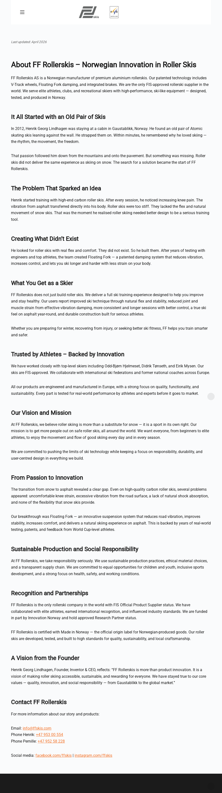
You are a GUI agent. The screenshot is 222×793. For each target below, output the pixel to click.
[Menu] (22, 12)
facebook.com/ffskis (53, 755)
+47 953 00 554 (49, 734)
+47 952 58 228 (51, 741)
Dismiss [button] (211, 786)
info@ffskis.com (37, 728)
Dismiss (211, 396)
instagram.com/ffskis (93, 755)
